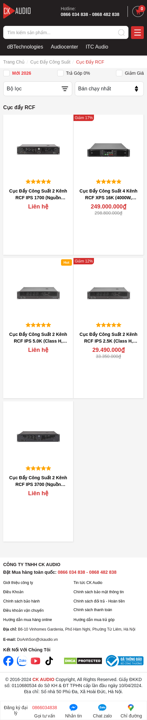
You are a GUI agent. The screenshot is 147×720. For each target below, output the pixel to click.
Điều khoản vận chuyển (23, 610)
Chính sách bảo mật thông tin (99, 592)
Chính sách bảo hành (21, 601)
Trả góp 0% (78, 73)
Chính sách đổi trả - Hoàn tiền (99, 601)
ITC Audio (97, 46)
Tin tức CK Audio (88, 582)
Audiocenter (64, 46)
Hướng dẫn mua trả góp (94, 620)
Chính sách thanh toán (93, 610)
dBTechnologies (25, 46)
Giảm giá (134, 73)
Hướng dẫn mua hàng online (27, 620)
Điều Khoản (13, 592)
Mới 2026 (21, 73)
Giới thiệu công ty (18, 582)
